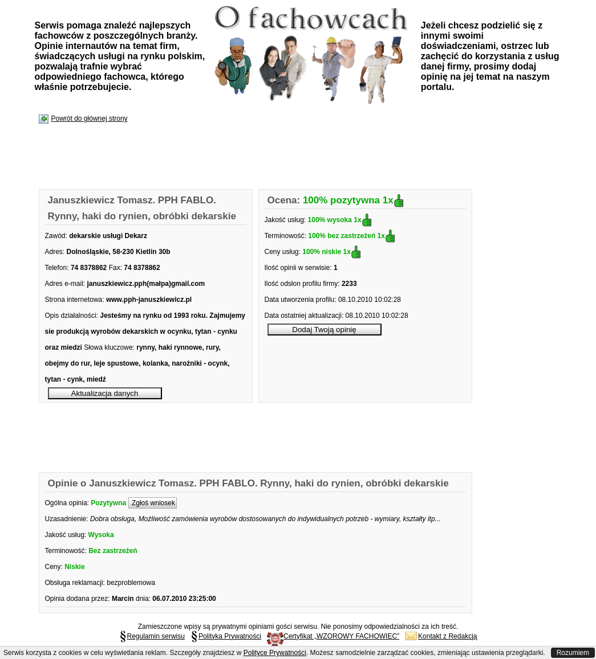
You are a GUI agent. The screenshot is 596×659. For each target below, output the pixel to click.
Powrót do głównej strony (89, 118)
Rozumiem (573, 653)
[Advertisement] (247, 157)
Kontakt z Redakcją (441, 636)
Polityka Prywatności (225, 636)
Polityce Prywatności (275, 653)
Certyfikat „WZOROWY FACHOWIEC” (333, 636)
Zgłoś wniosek (152, 503)
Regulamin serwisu (152, 636)
